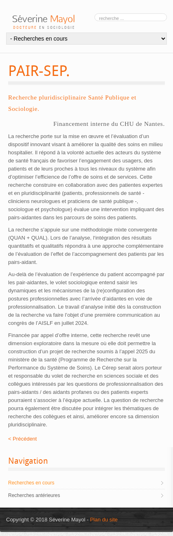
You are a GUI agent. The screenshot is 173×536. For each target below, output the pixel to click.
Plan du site (104, 520)
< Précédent (22, 439)
